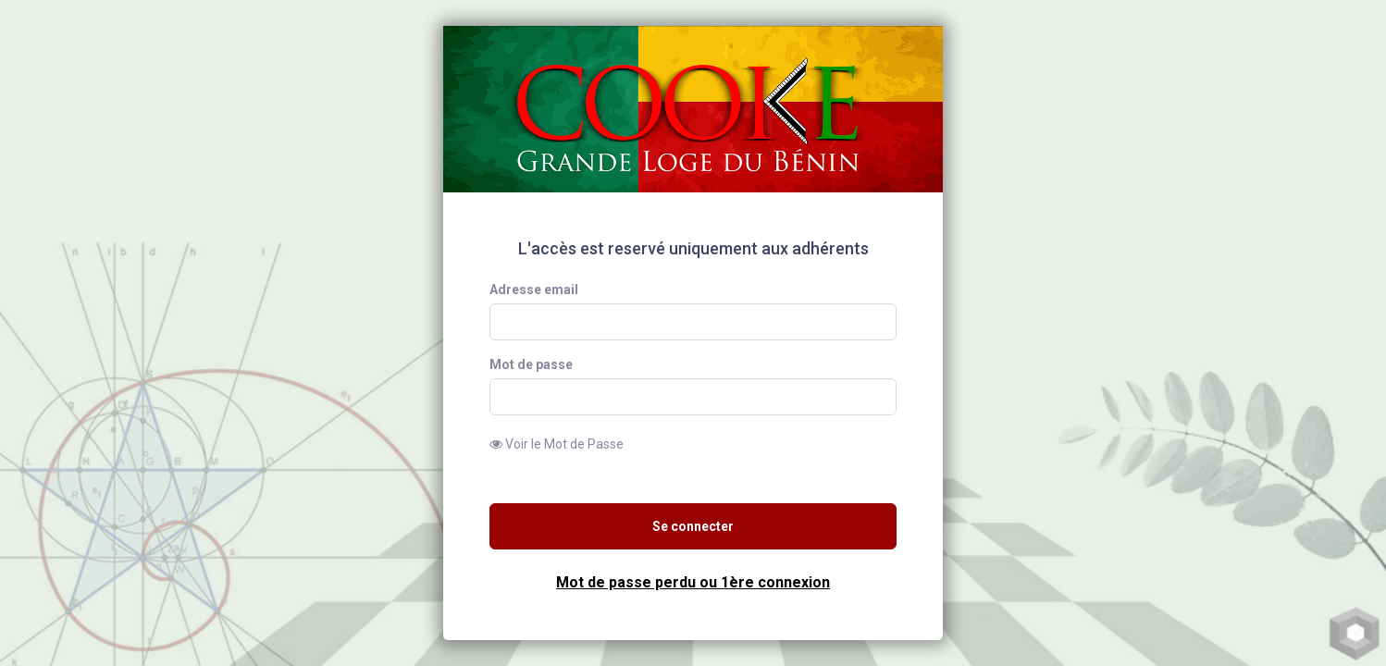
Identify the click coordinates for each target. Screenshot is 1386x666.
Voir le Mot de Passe (556, 444)
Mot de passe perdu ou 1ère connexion (693, 582)
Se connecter (693, 526)
